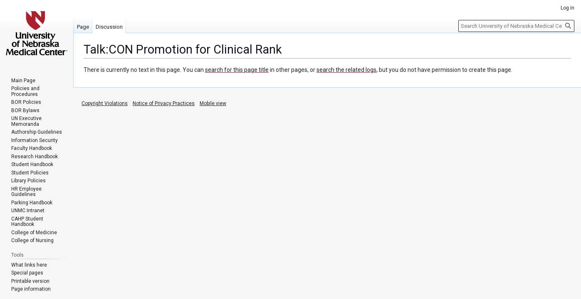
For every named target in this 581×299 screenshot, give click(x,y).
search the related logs (346, 69)
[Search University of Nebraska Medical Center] (516, 26)
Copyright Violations (105, 103)
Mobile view (213, 103)
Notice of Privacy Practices (164, 103)
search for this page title (237, 69)
